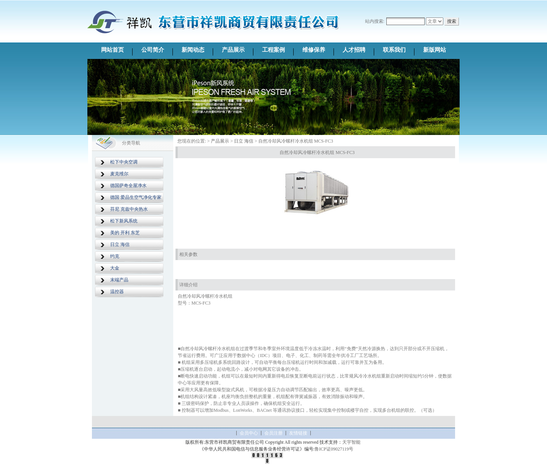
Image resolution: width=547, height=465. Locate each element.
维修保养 (313, 50)
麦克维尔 (119, 173)
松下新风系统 (124, 221)
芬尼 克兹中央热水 (129, 209)
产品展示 (233, 50)
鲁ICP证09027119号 (334, 449)
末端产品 (119, 279)
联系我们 (394, 50)
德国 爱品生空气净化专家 (135, 197)
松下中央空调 (124, 162)
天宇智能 (351, 442)
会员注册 (273, 433)
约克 (114, 256)
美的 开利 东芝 (125, 232)
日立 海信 (120, 244)
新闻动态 (193, 50)
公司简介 (152, 50)
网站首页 (112, 50)
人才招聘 (354, 50)
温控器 (117, 291)
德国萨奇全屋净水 (128, 185)
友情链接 (298, 433)
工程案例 (273, 50)
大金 (114, 268)
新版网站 (434, 50)
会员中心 (249, 433)
